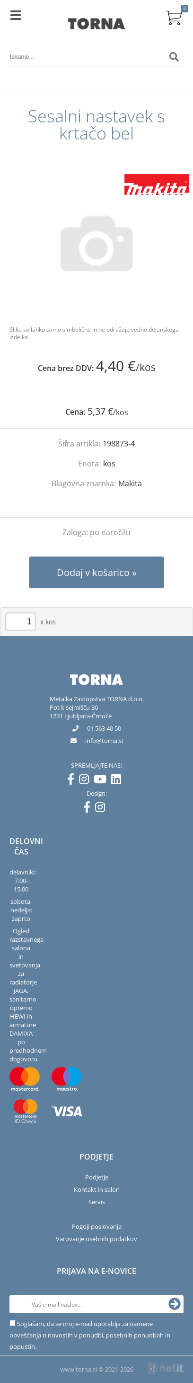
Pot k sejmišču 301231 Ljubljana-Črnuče (81, 711)
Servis (96, 1201)
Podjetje (96, 1177)
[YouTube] (102, 781)
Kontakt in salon (97, 1189)
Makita (130, 483)
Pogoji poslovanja (97, 1226)
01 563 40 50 (104, 728)
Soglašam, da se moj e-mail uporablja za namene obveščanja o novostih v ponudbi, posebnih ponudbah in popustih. (89, 1335)
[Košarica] (174, 16)
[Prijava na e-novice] (175, 1304)
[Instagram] (86, 781)
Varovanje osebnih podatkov (96, 1238)
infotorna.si (104, 740)
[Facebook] (73, 781)
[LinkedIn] (118, 781)
